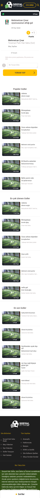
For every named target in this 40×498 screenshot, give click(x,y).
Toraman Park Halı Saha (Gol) (21, 43)
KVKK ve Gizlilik (27, 450)
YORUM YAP (25, 73)
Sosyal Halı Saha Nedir (8, 440)
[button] (38, 489)
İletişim (24, 446)
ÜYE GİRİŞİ (29, 5)
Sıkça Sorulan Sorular (29, 457)
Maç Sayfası (12, 46)
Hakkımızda (26, 443)
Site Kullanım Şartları (29, 453)
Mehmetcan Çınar (16, 40)
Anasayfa (25, 439)
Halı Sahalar (6, 455)
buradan (23, 489)
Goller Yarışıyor (7, 452)
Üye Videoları (6, 448)
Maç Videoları (7, 445)
